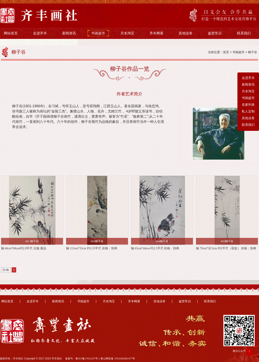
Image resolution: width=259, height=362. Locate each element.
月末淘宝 (127, 33)
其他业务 (186, 33)
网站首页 (11, 33)
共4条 (6, 269)
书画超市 (98, 33)
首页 (226, 52)
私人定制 (248, 111)
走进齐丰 (40, 33)
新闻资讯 (69, 33)
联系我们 (244, 33)
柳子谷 (252, 52)
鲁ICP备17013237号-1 (88, 358)
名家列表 (248, 104)
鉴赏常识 (215, 33)
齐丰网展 (156, 33)
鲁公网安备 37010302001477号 (118, 358)
